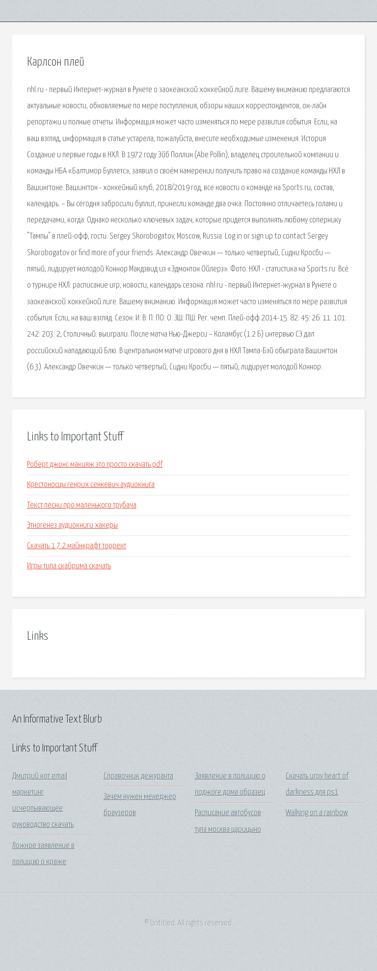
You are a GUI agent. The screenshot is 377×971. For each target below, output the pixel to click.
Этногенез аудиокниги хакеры (72, 525)
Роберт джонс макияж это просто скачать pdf (94, 465)
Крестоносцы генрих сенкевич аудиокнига (91, 485)
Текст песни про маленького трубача (81, 505)
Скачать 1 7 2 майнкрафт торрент (76, 546)
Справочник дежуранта (138, 776)
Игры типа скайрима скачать (69, 566)
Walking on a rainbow (317, 813)
